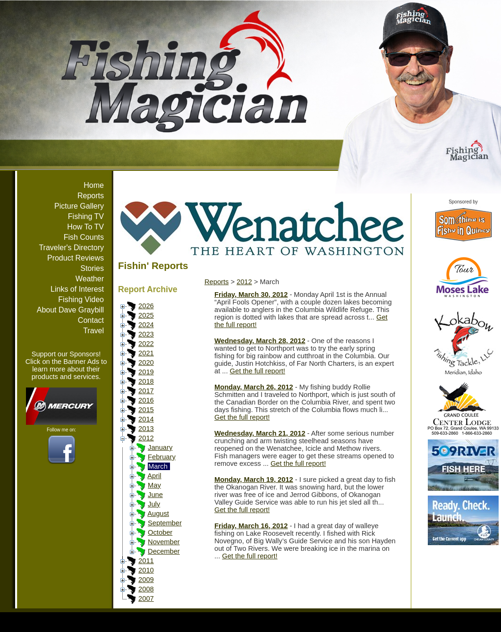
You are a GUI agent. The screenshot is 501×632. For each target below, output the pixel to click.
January (160, 447)
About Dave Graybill (70, 310)
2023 (146, 334)
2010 (146, 570)
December (164, 551)
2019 (146, 372)
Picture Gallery (79, 206)
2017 (146, 391)
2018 (146, 381)
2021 (146, 353)
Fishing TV (86, 216)
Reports (90, 196)
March (158, 466)
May (154, 485)
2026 (146, 306)
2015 (146, 409)
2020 (146, 362)
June (155, 494)
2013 (146, 428)
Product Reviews (75, 258)
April (154, 476)
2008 (146, 589)
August (158, 513)
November (164, 542)
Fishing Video (81, 299)
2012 (146, 438)
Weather (90, 279)
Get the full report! (257, 371)
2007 (146, 598)
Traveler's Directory (71, 248)
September (165, 523)
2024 (146, 325)
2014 (146, 419)
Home (94, 185)
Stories (92, 268)
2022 (146, 343)
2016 (146, 400)
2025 (146, 315)
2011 (146, 561)
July (154, 504)
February (162, 457)
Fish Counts (84, 237)
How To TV (85, 227)
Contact (91, 320)
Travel (93, 331)
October (160, 532)
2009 (146, 579)
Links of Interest (77, 289)
